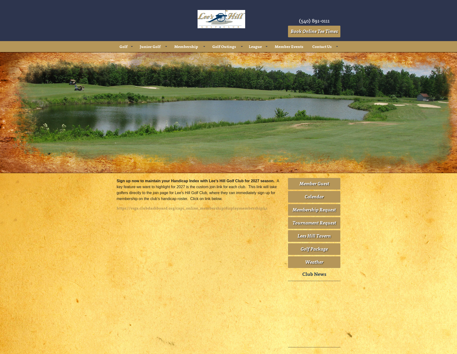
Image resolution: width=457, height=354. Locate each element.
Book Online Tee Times (314, 31)
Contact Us (322, 46)
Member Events (289, 46)
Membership (186, 46)
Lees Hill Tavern (314, 236)
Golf (123, 46)
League (255, 46)
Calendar (314, 196)
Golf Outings (224, 46)
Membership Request (314, 209)
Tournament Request (314, 222)
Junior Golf (150, 46)
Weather (314, 262)
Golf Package (314, 249)
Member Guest (314, 183)
